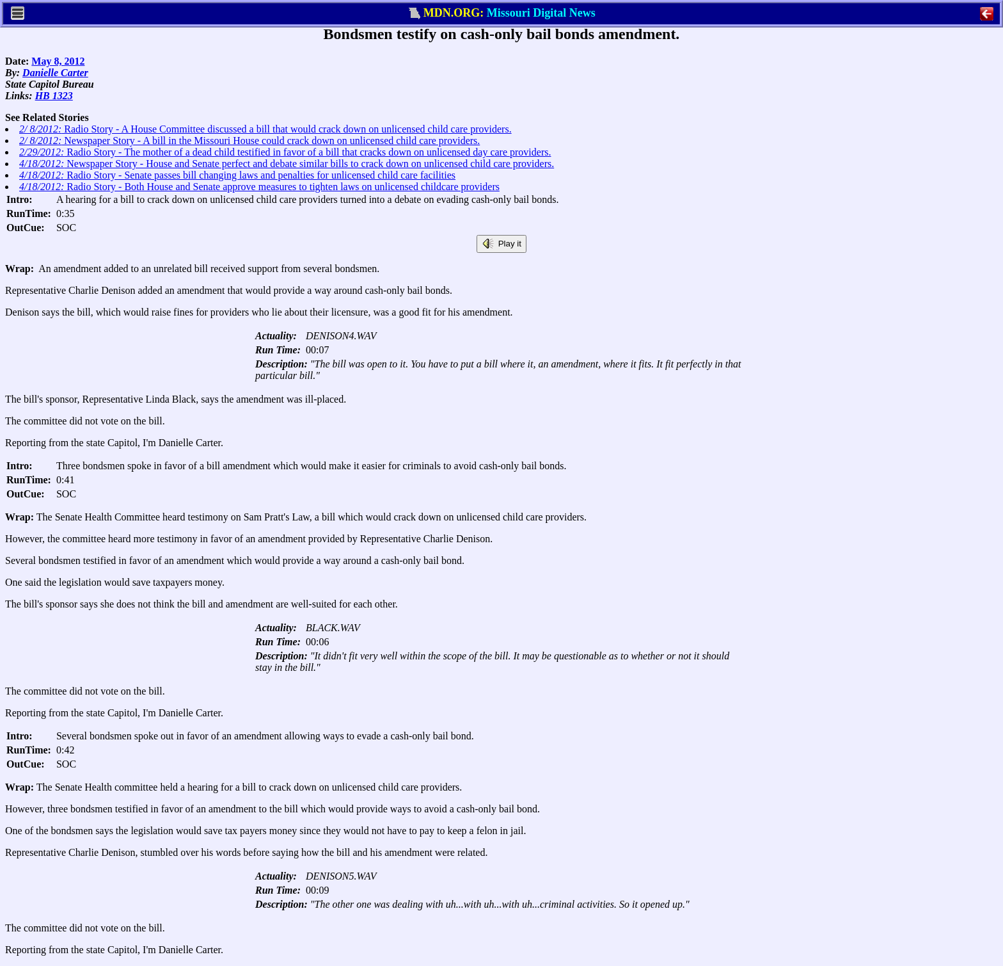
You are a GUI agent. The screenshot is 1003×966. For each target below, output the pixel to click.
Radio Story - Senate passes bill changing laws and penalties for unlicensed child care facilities (237, 175)
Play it (501, 244)
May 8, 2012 (57, 61)
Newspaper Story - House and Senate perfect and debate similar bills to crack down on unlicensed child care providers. (286, 163)
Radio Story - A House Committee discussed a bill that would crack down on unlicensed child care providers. (265, 129)
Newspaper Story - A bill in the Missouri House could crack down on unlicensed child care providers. (249, 140)
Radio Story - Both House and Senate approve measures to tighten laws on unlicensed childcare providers (259, 186)
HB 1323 (54, 95)
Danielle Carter (55, 72)
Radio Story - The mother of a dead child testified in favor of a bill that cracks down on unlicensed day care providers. (285, 152)
